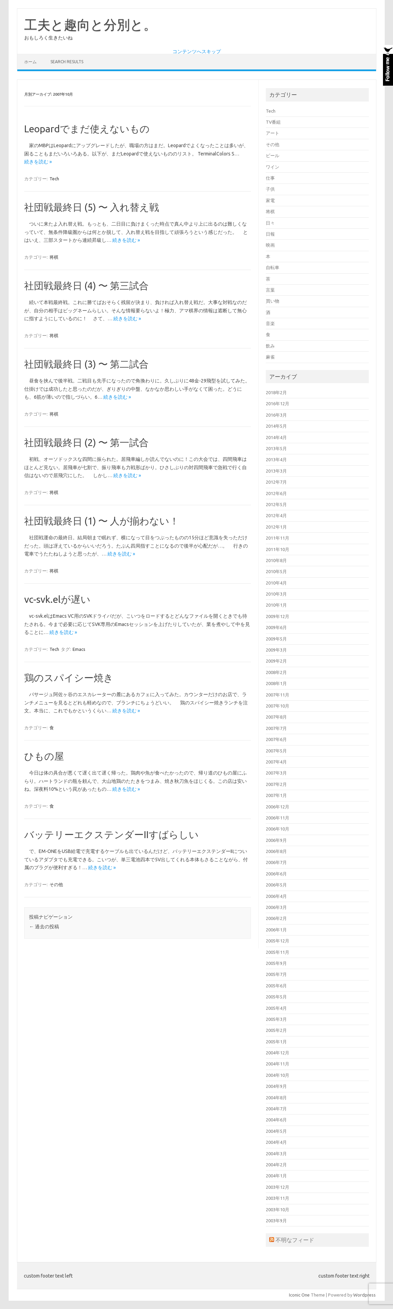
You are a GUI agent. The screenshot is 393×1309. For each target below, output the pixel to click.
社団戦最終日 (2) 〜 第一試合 (86, 442)
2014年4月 (276, 437)
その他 (56, 884)
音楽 (270, 323)
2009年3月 (276, 649)
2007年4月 (276, 761)
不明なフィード (294, 1240)
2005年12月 (277, 940)
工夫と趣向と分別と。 (90, 24)
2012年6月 (276, 493)
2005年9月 (276, 963)
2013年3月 (276, 470)
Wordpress (364, 1294)
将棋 (53, 257)
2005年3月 (276, 1019)
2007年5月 (276, 750)
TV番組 (273, 122)
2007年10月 (277, 705)
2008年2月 (276, 672)
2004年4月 (276, 1142)
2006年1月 (276, 929)
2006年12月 (277, 806)
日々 (270, 222)
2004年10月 (277, 1075)
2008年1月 (276, 683)
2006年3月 (276, 907)
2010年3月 (276, 593)
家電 (270, 200)
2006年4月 (276, 896)
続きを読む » (38, 161)
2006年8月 (276, 851)
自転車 (272, 267)
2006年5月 (276, 884)
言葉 (270, 289)
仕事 (270, 178)
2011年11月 (277, 537)
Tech (54, 178)
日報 (270, 233)
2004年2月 (276, 1164)
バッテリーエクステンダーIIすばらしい (111, 834)
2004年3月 (276, 1153)
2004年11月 (277, 1063)
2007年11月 (277, 694)
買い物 (272, 300)
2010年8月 (276, 560)
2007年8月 (276, 716)
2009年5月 (276, 638)
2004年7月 (276, 1108)
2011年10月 (277, 549)
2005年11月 (277, 952)
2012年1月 (276, 526)
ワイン (272, 166)
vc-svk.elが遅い (57, 599)
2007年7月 (276, 728)
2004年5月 (276, 1131)
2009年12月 (277, 616)
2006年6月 (276, 873)
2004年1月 (276, 1175)
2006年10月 (277, 828)
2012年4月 (276, 515)
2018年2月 (276, 392)
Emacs (79, 649)
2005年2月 (276, 1030)
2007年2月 (276, 784)
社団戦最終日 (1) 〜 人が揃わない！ (101, 520)
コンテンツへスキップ (196, 51)
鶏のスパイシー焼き (68, 677)
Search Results (66, 61)
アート (272, 133)
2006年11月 (277, 817)
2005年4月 (276, 1008)
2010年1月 (276, 605)
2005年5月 (276, 996)
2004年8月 (276, 1097)
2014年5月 (276, 426)
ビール (272, 155)
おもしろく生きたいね (48, 37)
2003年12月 (277, 1187)
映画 (270, 245)
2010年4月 (276, 582)
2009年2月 (276, 660)
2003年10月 (277, 1209)
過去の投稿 (44, 926)
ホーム (30, 61)
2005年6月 (276, 985)
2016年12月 (277, 403)
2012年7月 (276, 482)
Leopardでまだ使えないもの (87, 128)
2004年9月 (276, 1086)
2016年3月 (276, 414)
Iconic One (299, 1294)
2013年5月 (276, 448)
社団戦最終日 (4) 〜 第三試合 (86, 285)
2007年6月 (276, 739)
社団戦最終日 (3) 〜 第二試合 (86, 364)
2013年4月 (276, 459)
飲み (270, 345)
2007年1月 (276, 795)
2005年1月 (276, 1041)
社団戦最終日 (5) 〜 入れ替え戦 (91, 207)
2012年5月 (276, 504)
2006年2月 (276, 918)
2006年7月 (276, 862)
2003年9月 (276, 1220)
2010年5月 (276, 571)
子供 (270, 189)
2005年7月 (276, 974)
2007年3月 (276, 772)
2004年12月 (277, 1052)
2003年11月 (277, 1198)
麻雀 (270, 356)
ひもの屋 (44, 756)
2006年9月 (276, 840)
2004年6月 (276, 1119)
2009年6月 (276, 627)
